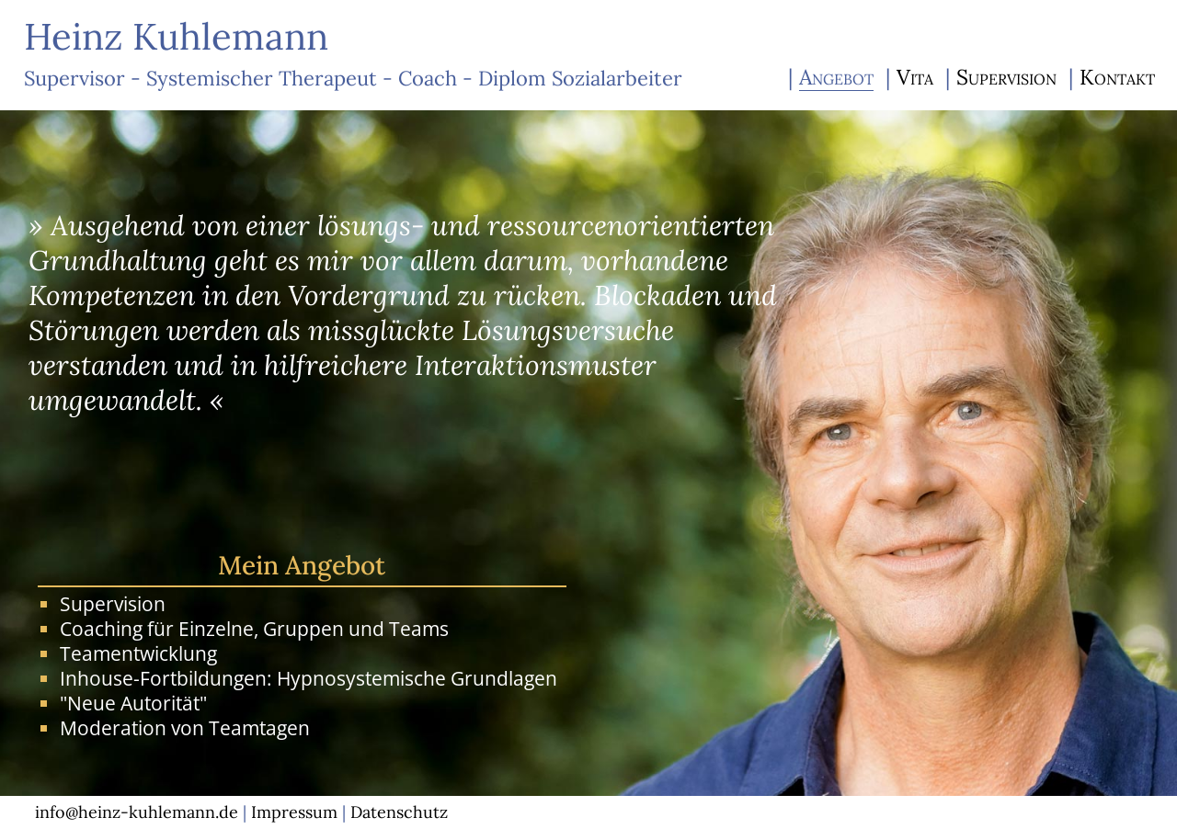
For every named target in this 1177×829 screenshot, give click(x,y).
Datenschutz (399, 812)
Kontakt (1117, 76)
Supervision (1006, 76)
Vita (915, 76)
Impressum (294, 812)
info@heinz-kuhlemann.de (136, 812)
